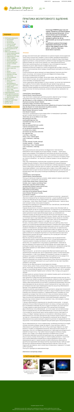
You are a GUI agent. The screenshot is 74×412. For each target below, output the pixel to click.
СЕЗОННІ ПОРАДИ (11, 44)
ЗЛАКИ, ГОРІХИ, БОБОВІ (13, 91)
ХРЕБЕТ (8, 65)
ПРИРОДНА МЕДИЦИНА (11, 38)
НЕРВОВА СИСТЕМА (12, 74)
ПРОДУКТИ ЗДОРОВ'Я (12, 85)
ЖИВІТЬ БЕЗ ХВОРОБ (10, 51)
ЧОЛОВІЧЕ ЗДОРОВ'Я (12, 62)
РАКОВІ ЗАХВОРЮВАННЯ (13, 53)
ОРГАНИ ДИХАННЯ (11, 77)
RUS (44, 8)
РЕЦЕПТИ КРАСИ (9, 98)
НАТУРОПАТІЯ (10, 42)
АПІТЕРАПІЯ (10, 41)
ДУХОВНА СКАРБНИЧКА (13, 95)
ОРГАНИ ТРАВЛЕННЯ (12, 59)
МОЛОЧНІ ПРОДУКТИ (12, 88)
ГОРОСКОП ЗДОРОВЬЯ (11, 100)
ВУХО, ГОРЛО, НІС (11, 68)
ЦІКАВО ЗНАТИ (9, 101)
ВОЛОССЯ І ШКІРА (11, 72)
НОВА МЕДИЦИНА (10, 92)
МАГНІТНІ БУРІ (56, 1)
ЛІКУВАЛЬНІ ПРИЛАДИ (12, 47)
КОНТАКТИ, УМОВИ (66, 1)
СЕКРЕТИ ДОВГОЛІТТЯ (11, 48)
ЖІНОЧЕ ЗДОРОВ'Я (11, 60)
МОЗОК (9, 71)
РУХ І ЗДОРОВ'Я (11, 45)
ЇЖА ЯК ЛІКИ (8, 79)
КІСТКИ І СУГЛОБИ (11, 63)
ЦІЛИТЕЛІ (7, 50)
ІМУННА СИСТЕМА (11, 54)
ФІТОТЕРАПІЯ (10, 39)
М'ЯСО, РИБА (10, 89)
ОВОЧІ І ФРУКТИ (11, 80)
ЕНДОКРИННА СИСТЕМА (13, 56)
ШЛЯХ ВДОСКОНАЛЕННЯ (11, 94)
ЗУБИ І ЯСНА (10, 76)
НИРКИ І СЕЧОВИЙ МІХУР (13, 66)
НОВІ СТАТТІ (48, 1)
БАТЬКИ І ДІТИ (9, 103)
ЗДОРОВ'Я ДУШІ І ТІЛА (12, 97)
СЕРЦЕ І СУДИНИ (11, 57)
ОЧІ (8, 69)
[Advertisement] (11, 23)
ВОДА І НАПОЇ (10, 86)
